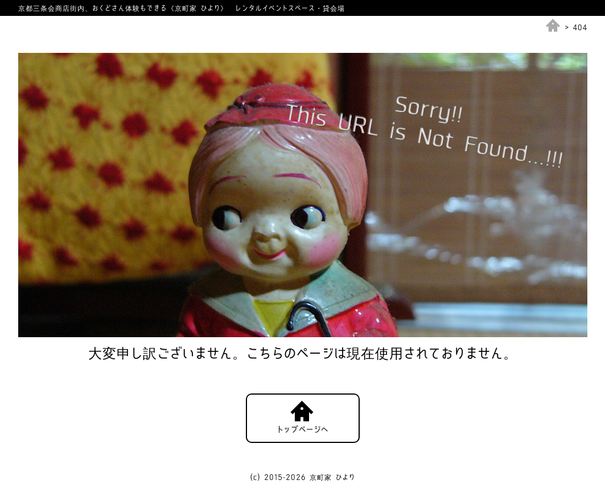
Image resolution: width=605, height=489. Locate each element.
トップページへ (302, 429)
